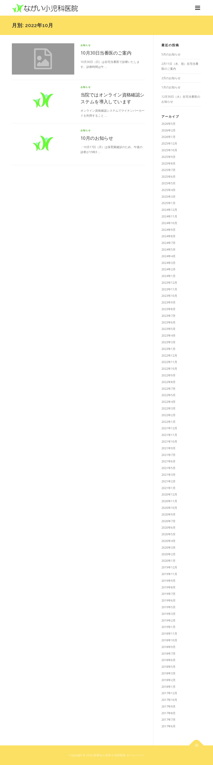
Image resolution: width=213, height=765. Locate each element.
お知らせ (85, 45)
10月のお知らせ (96, 138)
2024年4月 (168, 256)
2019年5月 (168, 607)
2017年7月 (168, 719)
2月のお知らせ (171, 78)
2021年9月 (168, 448)
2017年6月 (168, 726)
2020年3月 (168, 547)
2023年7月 (168, 316)
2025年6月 (168, 176)
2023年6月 (168, 322)
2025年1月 (168, 203)
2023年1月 (168, 349)
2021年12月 (169, 428)
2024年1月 (168, 276)
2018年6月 (168, 660)
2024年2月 (168, 269)
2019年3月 (168, 614)
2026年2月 (168, 130)
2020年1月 (168, 561)
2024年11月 (169, 216)
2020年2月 (168, 554)
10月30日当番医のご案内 (105, 53)
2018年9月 (168, 647)
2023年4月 (168, 335)
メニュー (197, 8)
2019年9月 (168, 581)
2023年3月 (168, 342)
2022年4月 (168, 402)
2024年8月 (168, 236)
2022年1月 (168, 422)
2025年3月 (168, 196)
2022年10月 (169, 369)
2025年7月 (168, 170)
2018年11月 (169, 633)
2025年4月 (168, 190)
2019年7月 (168, 594)
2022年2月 (168, 415)
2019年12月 (169, 567)
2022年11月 (169, 362)
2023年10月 (169, 296)
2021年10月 (169, 441)
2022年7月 (168, 389)
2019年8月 (168, 587)
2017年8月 (168, 713)
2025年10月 (169, 150)
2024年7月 (168, 243)
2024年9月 (168, 230)
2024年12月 (169, 210)
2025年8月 (168, 163)
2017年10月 (169, 700)
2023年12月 (169, 283)
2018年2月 (168, 680)
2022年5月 (168, 395)
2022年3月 (168, 408)
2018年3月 (168, 673)
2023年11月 (169, 289)
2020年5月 (168, 534)
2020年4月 (168, 541)
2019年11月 (169, 574)
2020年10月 (169, 508)
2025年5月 (168, 183)
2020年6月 (168, 527)
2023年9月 (168, 302)
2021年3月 (168, 475)
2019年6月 (168, 600)
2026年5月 (168, 124)
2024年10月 (169, 223)
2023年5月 (168, 329)
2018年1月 (168, 687)
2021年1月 (168, 488)
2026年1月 (168, 137)
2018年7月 (168, 653)
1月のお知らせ (171, 87)
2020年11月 (169, 501)
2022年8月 (168, 382)
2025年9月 (168, 157)
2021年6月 (168, 461)
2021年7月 (168, 455)
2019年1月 (168, 627)
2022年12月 (169, 355)
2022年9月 (168, 375)
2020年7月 (168, 521)
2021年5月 (168, 468)
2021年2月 (168, 481)
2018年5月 (168, 667)
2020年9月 (168, 514)
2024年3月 (168, 263)
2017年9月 (168, 706)
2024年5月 (168, 249)
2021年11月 (169, 435)
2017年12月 (169, 693)
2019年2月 (168, 620)
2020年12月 (169, 494)
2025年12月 (169, 143)
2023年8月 (168, 309)
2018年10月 (169, 640)
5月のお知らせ (171, 54)
